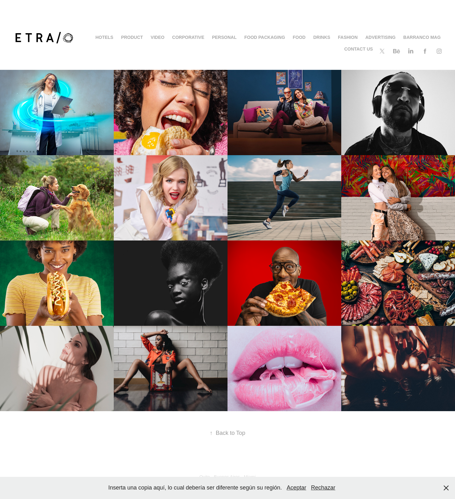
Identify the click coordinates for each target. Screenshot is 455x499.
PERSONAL (224, 37)
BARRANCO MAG (421, 37)
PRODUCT (132, 37)
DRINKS (321, 37)
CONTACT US (358, 49)
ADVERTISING (380, 37)
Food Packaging (264, 37)
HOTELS (104, 37)
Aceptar (296, 487)
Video (158, 37)
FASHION (348, 37)
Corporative (188, 37)
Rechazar (323, 487)
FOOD (299, 37)
